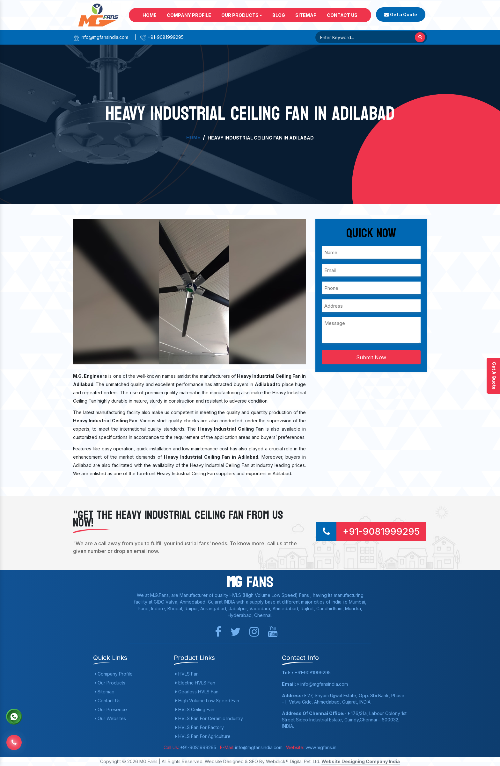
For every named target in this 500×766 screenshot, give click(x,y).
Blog (278, 15)
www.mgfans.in (320, 747)
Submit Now (371, 357)
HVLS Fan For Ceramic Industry (209, 718)
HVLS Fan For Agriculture (203, 736)
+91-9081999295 (162, 37)
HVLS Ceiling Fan (194, 709)
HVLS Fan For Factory (199, 727)
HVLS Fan (187, 674)
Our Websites (110, 718)
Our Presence (111, 709)
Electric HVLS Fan (195, 682)
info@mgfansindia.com (100, 37)
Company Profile (189, 15)
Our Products (241, 15)
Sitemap (306, 15)
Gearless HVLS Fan (196, 691)
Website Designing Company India (360, 761)
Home (150, 15)
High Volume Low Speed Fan (207, 700)
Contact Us (342, 15)
